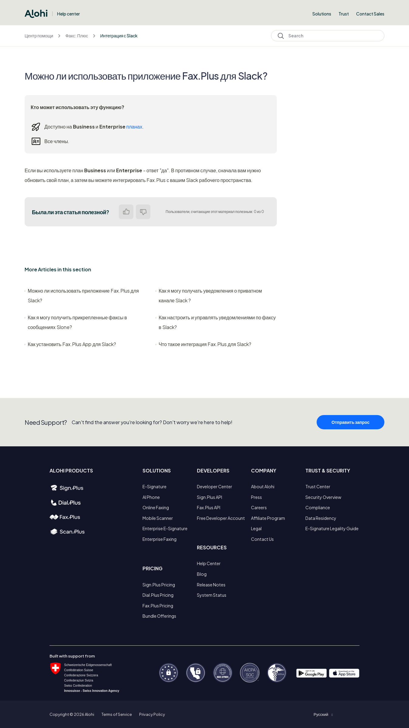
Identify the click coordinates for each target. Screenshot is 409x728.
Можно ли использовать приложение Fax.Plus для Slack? (82, 295)
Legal (256, 528)
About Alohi (262, 486)
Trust (344, 13)
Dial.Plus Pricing (158, 595)
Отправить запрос (350, 424)
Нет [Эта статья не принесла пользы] (143, 211)
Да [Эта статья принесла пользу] (126, 211)
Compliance (317, 507)
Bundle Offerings (159, 616)
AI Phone (151, 497)
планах (134, 126)
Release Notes (211, 584)
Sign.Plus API (209, 497)
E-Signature (155, 486)
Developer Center (214, 486)
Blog (202, 574)
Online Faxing (156, 507)
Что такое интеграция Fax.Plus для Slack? (204, 344)
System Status (211, 595)
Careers (259, 507)
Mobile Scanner (158, 518)
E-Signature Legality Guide (332, 528)
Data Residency (320, 518)
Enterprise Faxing (160, 539)
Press (256, 497)
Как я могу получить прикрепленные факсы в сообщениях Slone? (76, 322)
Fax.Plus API (208, 507)
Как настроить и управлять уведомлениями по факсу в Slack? (216, 322)
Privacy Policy (152, 714)
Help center (68, 13)
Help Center (209, 563)
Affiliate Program (268, 518)
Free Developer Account (221, 518)
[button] (323, 714)
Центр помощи (39, 35)
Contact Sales (370, 13)
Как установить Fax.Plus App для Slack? (70, 344)
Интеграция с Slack (119, 35)
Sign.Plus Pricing (159, 584)
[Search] (327, 35)
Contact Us (262, 539)
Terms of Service (116, 714)
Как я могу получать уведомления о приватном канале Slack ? (209, 295)
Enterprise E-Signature (165, 528)
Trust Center (317, 486)
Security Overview (323, 497)
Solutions (321, 13)
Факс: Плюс (76, 35)
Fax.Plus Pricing (158, 605)
